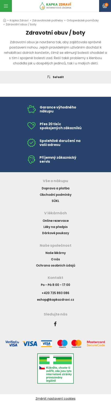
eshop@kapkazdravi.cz (55, 300)
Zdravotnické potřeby (47, 20)
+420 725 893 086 (55, 293)
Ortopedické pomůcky (83, 20)
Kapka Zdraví (19, 20)
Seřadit (56, 77)
